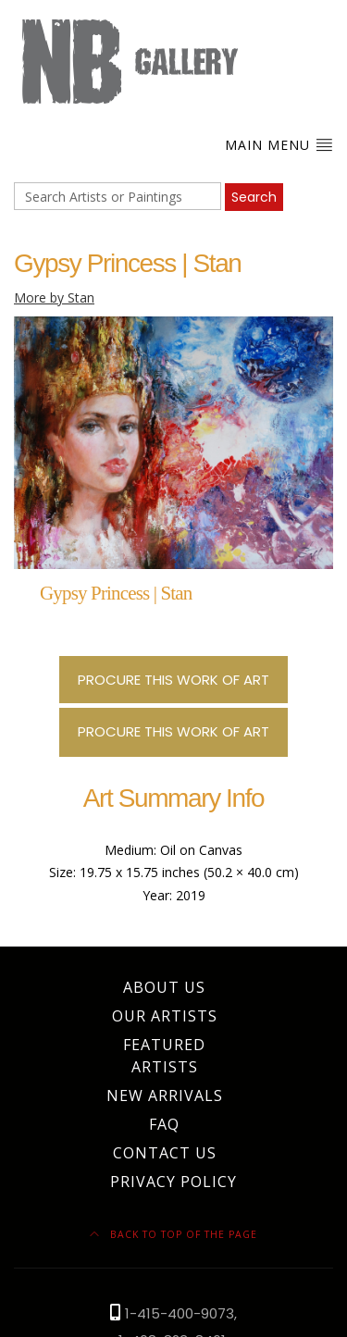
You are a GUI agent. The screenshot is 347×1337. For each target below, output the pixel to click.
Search (254, 197)
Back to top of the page (173, 1234)
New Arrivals (164, 1095)
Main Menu (279, 144)
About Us (164, 987)
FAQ (164, 1124)
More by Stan (54, 297)
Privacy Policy (173, 1181)
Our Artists (164, 1016)
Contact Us (165, 1153)
